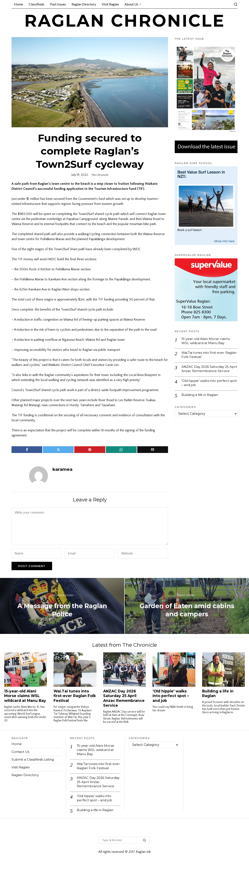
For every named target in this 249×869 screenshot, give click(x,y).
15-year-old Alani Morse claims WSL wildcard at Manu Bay (206, 341)
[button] (145, 842)
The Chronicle (100, 175)
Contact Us (21, 752)
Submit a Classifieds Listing (34, 759)
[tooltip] (27, 449)
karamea (62, 469)
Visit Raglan (21, 767)
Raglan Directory (26, 775)
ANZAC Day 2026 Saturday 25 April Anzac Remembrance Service (206, 372)
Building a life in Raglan (201, 401)
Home (17, 744)
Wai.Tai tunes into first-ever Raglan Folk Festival (204, 355)
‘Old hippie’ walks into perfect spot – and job (206, 388)
